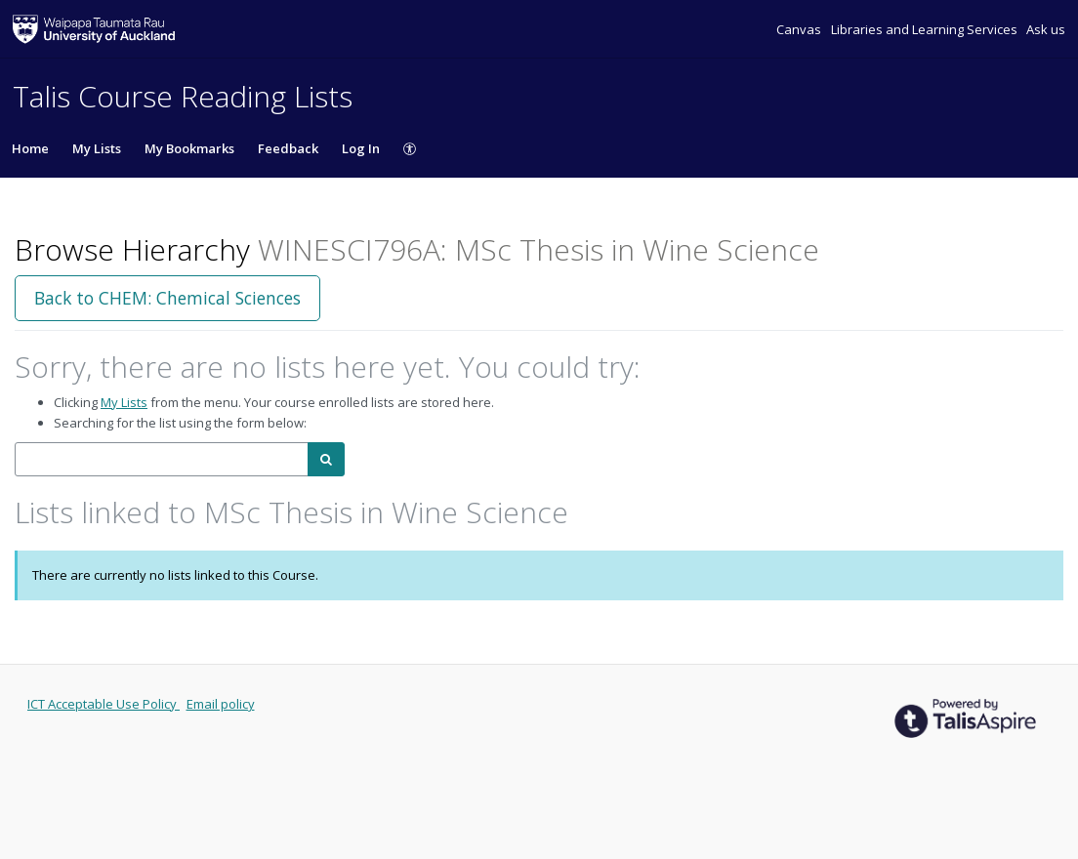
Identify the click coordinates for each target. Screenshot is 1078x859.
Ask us (1045, 29)
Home (30, 148)
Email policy (221, 704)
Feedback (288, 148)
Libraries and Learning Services (925, 29)
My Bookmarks (189, 148)
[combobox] (162, 459)
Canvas (800, 29)
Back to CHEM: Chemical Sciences (167, 297)
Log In (361, 148)
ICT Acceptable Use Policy (103, 704)
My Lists (96, 148)
